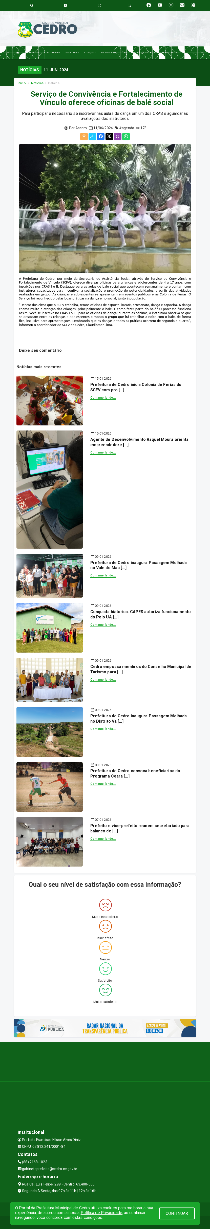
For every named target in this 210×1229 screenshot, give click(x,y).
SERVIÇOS (90, 53)
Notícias (37, 83)
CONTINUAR (177, 1213)
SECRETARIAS (72, 53)
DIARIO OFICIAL (108, 53)
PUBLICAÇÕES (140, 53)
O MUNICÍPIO (31, 53)
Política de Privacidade (101, 1212)
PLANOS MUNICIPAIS (163, 53)
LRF (124, 53)
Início (22, 83)
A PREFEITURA (51, 53)
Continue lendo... (103, 397)
